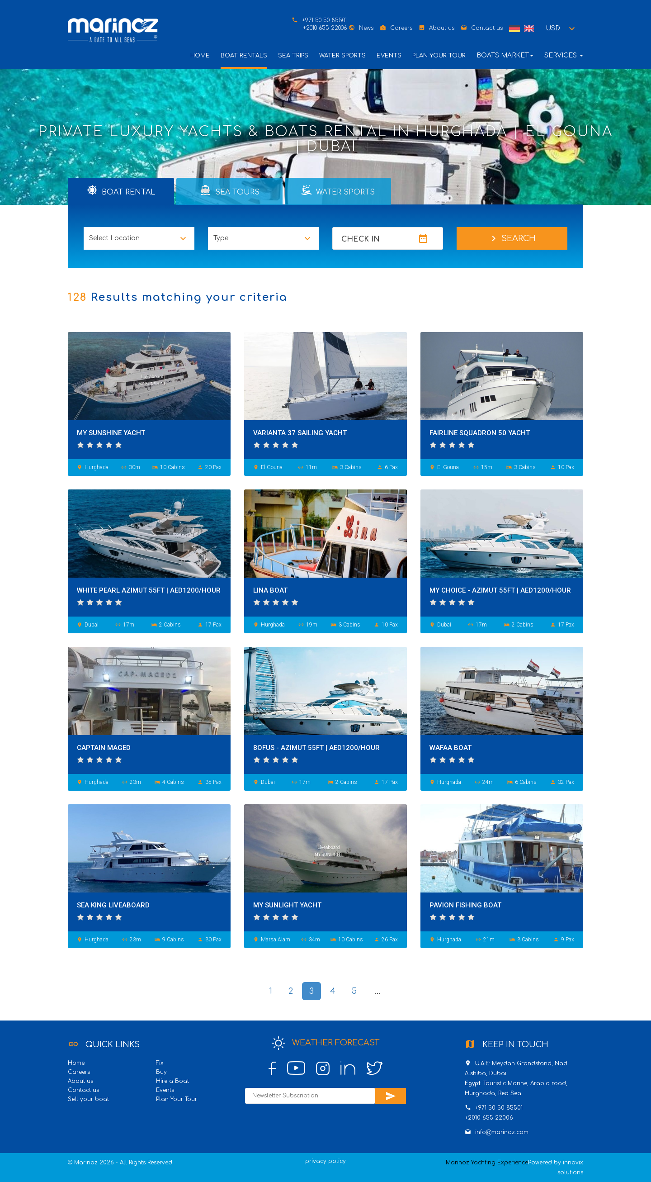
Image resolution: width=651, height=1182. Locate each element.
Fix (160, 1063)
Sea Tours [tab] (229, 190)
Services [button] (563, 55)
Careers (401, 28)
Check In (360, 239)
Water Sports (342, 55)
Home (200, 55)
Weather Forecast (325, 1043)
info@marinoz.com (501, 1132)
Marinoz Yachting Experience (487, 1162)
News (366, 28)
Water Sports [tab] (338, 190)
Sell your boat (88, 1099)
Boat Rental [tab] (121, 190)
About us (441, 28)
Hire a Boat (172, 1081)
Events (389, 55)
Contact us (487, 28)
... (377, 991)
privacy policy (325, 1161)
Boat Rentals (244, 55)
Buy (161, 1072)
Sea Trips (293, 55)
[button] (561, 28)
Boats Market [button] (504, 55)
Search (512, 238)
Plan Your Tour (439, 55)
